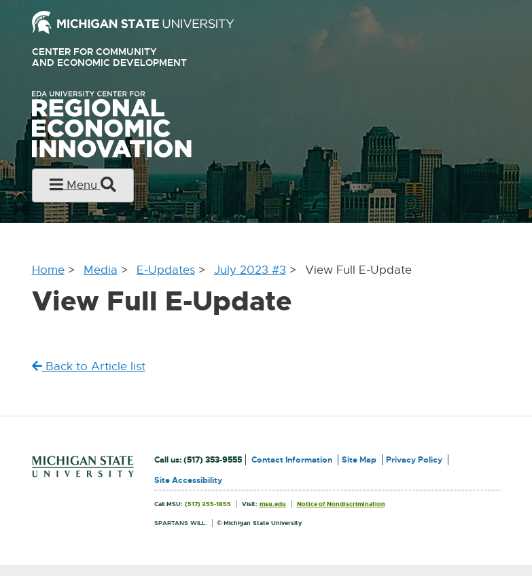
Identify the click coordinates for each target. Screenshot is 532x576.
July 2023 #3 (250, 270)
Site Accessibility (188, 480)
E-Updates (166, 270)
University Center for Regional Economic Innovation (133, 124)
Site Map (359, 459)
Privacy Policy (414, 459)
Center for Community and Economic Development (129, 57)
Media (101, 270)
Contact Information (291, 459)
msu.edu (273, 504)
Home (48, 270)
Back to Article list (88, 366)
